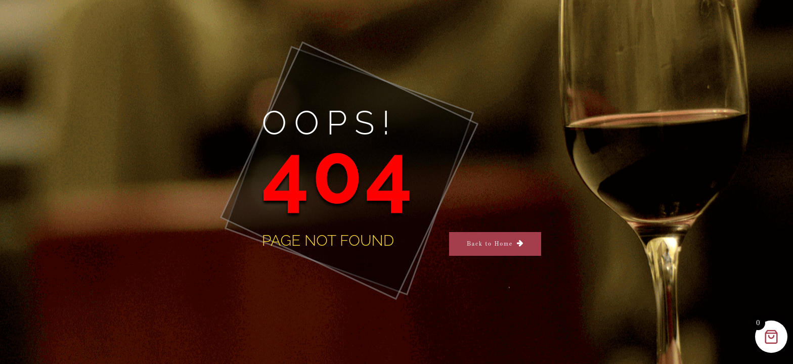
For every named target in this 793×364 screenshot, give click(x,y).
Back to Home (490, 244)
